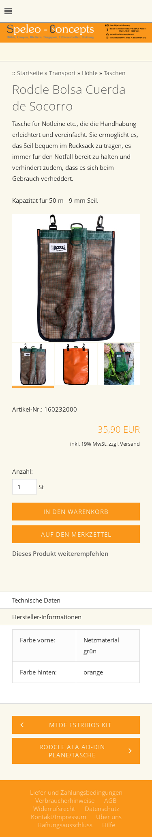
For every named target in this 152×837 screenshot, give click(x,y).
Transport (62, 73)
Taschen (115, 73)
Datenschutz (102, 808)
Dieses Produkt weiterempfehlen (60, 553)
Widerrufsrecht (54, 808)
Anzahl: (22, 471)
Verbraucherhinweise (64, 800)
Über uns (109, 817)
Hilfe (108, 825)
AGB (110, 800)
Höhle (90, 73)
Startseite (30, 73)
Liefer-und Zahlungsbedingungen (76, 792)
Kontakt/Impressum (58, 817)
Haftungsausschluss (64, 825)
